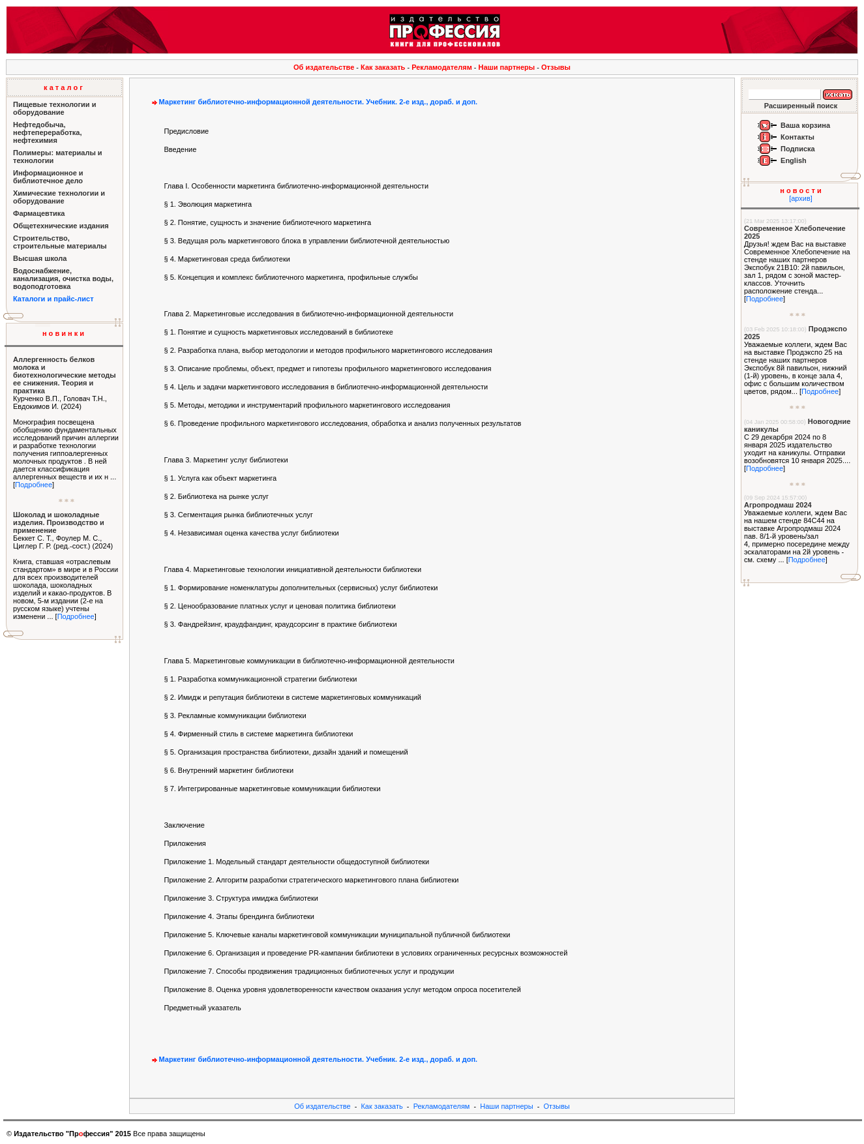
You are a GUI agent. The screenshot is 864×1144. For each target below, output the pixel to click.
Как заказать (383, 67)
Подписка (798, 149)
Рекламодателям (441, 67)
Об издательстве (323, 67)
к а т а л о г (63, 87)
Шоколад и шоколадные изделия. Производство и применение (58, 522)
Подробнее (33, 485)
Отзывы (556, 67)
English (794, 160)
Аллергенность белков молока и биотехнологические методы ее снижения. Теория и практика (64, 375)
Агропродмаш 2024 (778, 505)
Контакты (797, 137)
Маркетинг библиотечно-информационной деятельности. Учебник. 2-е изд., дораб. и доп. (313, 102)
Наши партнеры (507, 67)
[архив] (800, 198)
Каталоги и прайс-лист (53, 299)
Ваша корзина (805, 125)
